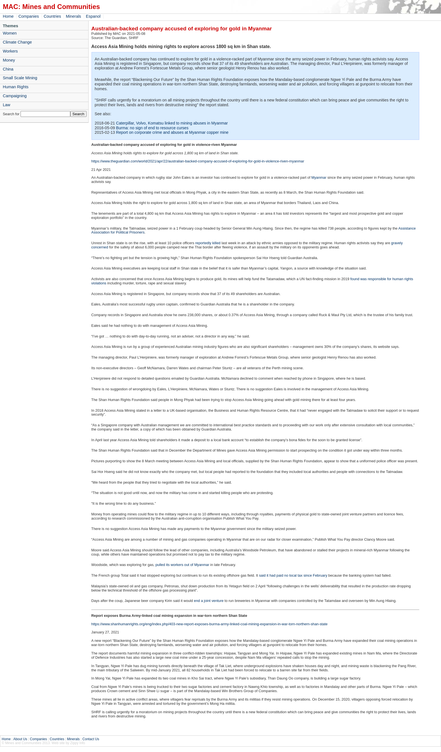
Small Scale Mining (20, 78)
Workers (10, 51)
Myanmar (318, 177)
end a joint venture (209, 601)
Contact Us (90, 739)
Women (10, 33)
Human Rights (15, 87)
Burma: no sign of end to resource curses (152, 128)
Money (9, 60)
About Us (20, 739)
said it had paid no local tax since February (293, 575)
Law (6, 105)
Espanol (93, 16)
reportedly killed (207, 243)
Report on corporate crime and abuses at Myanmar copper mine (172, 132)
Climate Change (17, 42)
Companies (28, 16)
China (8, 69)
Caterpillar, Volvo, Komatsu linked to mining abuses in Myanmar (172, 123)
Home (8, 16)
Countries (52, 16)
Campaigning (15, 96)
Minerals (73, 16)
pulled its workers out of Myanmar (182, 565)
